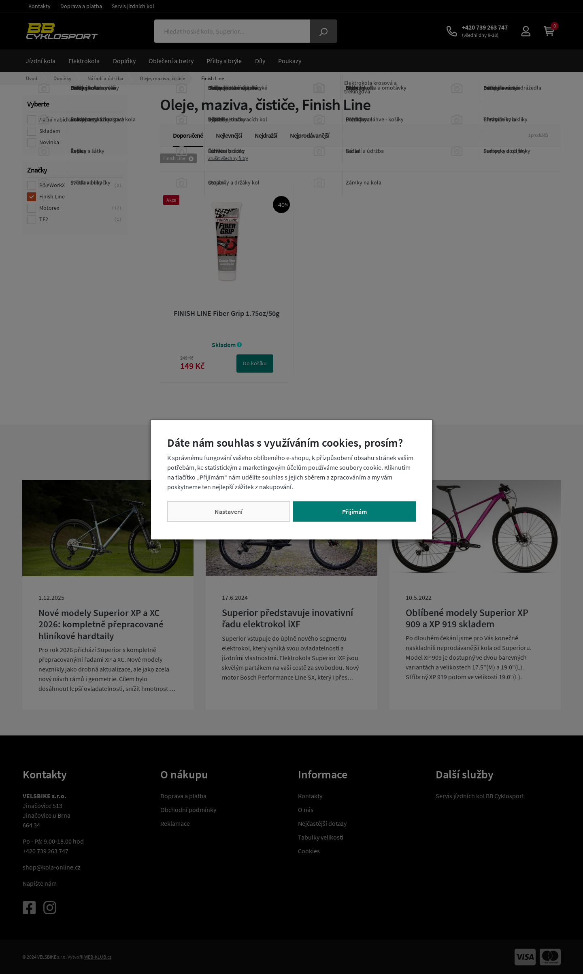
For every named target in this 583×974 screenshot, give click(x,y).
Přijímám (354, 511)
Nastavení (229, 511)
